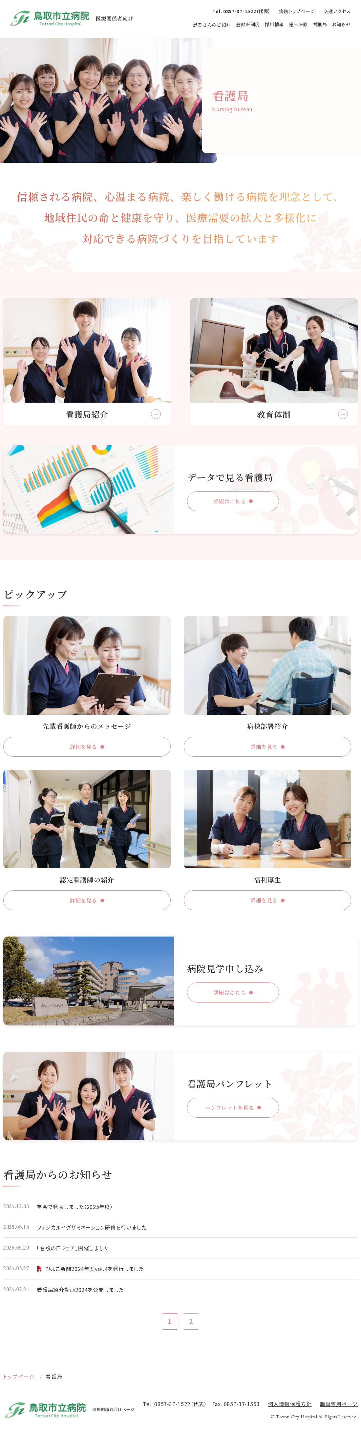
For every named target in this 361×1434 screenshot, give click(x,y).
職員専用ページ (339, 1404)
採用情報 (274, 24)
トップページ (19, 1376)
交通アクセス (337, 11)
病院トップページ (297, 11)
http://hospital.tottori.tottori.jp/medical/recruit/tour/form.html (180, 981)
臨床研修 (298, 24)
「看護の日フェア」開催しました (73, 1248)
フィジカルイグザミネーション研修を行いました (91, 1227)
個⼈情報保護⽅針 (289, 1404)
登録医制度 (248, 24)
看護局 (320, 24)
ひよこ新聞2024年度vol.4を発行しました (95, 1269)
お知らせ (341, 24)
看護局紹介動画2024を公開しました (80, 1290)
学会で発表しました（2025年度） (75, 1207)
